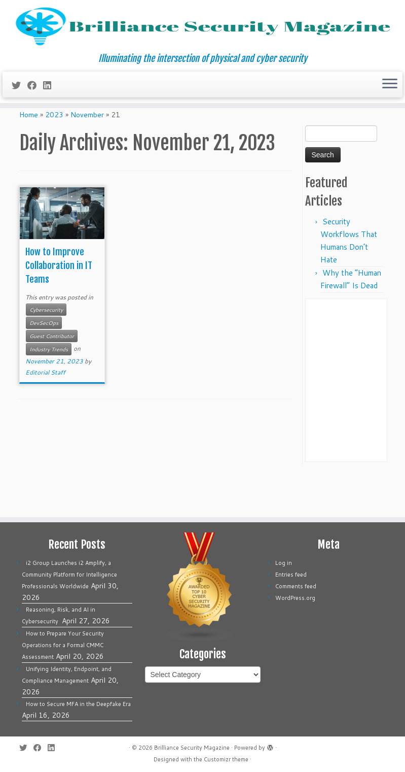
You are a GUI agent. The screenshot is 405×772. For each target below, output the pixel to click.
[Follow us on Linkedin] (50, 115)
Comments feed (295, 586)
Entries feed (291, 574)
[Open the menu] (389, 115)
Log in (283, 563)
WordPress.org (295, 598)
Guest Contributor (51, 378)
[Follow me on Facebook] (35, 115)
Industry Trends (48, 391)
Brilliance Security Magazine (192, 748)
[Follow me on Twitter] (19, 115)
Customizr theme (226, 759)
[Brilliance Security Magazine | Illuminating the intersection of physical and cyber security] (202, 42)
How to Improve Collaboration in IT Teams (58, 307)
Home (28, 157)
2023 (54, 157)
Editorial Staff (45, 414)
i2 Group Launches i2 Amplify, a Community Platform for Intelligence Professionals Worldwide (69, 574)
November (87, 157)
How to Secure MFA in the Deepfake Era (78, 704)
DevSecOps (43, 364)
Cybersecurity (46, 351)
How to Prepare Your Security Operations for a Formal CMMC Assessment (63, 645)
